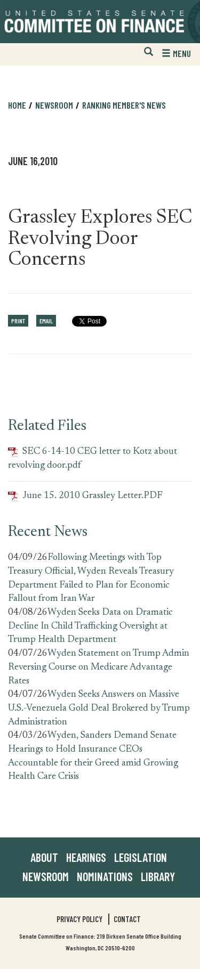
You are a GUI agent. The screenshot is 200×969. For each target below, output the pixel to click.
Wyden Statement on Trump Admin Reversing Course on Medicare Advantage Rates (98, 667)
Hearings (86, 857)
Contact (127, 919)
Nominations (105, 876)
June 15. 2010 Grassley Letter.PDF (85, 496)
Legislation (140, 857)
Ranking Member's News (124, 105)
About (44, 857)
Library (158, 876)
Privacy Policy (79, 919)
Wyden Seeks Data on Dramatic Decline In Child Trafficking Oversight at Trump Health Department (90, 626)
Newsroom (54, 105)
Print (18, 320)
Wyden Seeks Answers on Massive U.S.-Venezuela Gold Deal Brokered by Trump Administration (99, 708)
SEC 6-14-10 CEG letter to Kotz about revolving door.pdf (92, 458)
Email (46, 320)
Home (17, 105)
